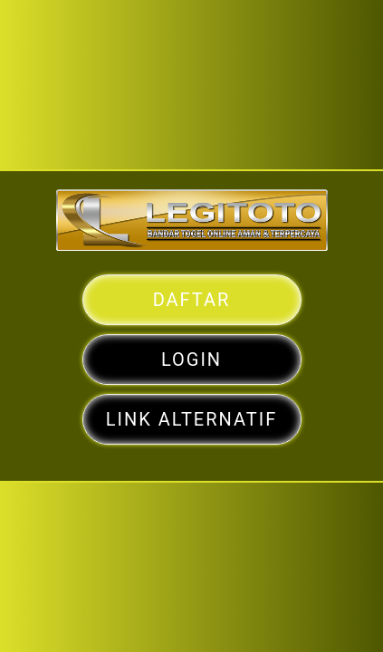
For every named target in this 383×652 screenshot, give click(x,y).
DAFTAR (192, 328)
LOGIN (191, 372)
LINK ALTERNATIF (192, 417)
